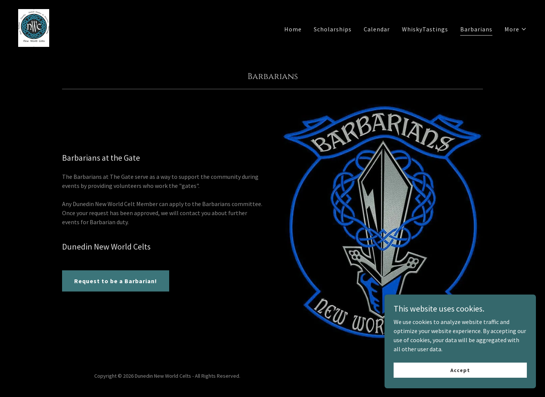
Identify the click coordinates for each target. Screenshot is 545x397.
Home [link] (293, 29)
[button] (516, 29)
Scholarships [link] (333, 29)
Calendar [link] (377, 29)
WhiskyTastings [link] (425, 29)
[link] (33, 27)
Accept (460, 369)
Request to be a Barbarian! (115, 281)
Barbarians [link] (476, 29)
